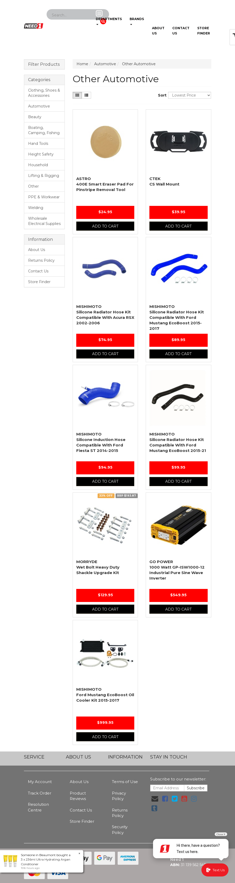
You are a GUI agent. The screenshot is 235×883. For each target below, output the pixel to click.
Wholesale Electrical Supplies (44, 221)
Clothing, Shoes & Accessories (44, 93)
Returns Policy (41, 260)
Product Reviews (78, 796)
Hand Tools (38, 143)
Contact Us (180, 30)
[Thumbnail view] (77, 95)
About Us (158, 30)
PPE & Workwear (44, 197)
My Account (40, 781)
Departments (109, 17)
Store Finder (39, 281)
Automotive (39, 106)
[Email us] (154, 799)
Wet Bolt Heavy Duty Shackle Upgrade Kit (97, 567)
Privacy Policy (119, 796)
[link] (165, 799)
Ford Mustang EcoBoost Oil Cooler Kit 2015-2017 (105, 695)
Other (33, 186)
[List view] (86, 95)
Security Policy (120, 829)
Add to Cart (105, 226)
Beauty (34, 117)
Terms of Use (125, 781)
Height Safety (41, 154)
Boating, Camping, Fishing (44, 130)
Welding (35, 207)
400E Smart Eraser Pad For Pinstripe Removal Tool (105, 184)
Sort (161, 95)
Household (38, 165)
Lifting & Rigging (43, 175)
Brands (137, 17)
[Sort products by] (189, 95)
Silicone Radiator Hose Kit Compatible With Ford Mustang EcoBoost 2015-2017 (176, 317)
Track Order (39, 793)
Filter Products (44, 64)
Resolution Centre (38, 807)
